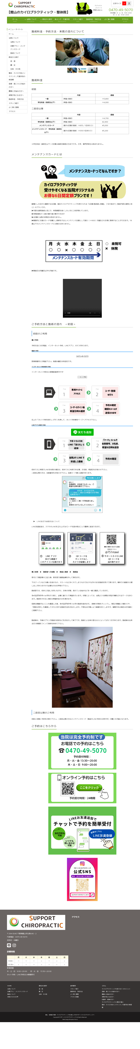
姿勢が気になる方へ (16, 92)
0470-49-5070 (82, 353)
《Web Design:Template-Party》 (70, 1016)
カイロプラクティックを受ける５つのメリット (116, 986)
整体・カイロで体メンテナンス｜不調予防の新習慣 (17, 73)
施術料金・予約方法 (16, 96)
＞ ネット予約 (82, 374)
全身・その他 (15, 66)
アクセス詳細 (74, 994)
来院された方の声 (12, 994)
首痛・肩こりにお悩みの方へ (17, 83)
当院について (14, 35)
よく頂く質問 (14, 104)
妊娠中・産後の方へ (108, 997)
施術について (15, 50)
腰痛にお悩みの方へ (16, 88)
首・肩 (12, 58)
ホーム (11, 31)
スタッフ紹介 (14, 100)
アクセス (12, 108)
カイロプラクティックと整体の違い (113, 999)
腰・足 (12, 62)
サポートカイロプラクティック (68, 1014)
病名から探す (14, 54)
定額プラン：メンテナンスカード (17, 45)
